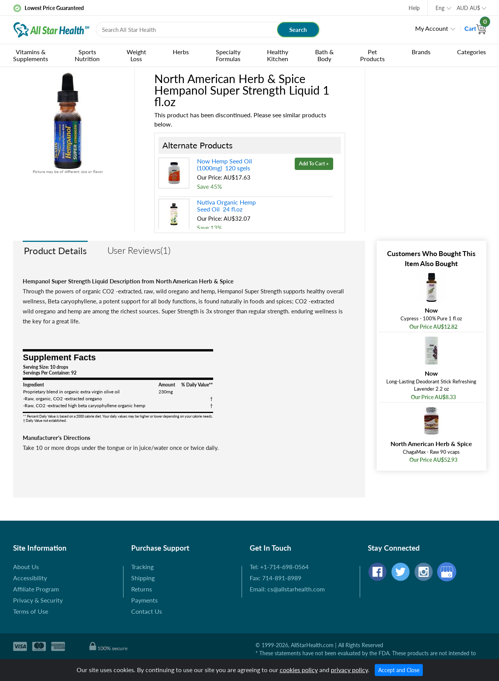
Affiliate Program (36, 589)
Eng (440, 8)
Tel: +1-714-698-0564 (279, 566)
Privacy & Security (38, 600)
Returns (141, 589)
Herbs (181, 51)
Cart (475, 28)
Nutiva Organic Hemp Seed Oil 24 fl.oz (226, 205)
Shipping (143, 577)
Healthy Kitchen (277, 55)
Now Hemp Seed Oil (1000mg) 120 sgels (224, 164)
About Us (26, 566)
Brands (421, 51)
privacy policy (349, 669)
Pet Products (372, 55)
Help (414, 8)
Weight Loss (136, 55)
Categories (471, 51)
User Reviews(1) (138, 250)
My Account (431, 28)
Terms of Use (30, 611)
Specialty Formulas (228, 55)
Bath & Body (324, 55)
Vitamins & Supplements (30, 55)
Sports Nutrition (87, 55)
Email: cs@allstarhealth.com (287, 589)
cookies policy (299, 669)
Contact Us (146, 611)
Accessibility (30, 577)
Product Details (55, 250)
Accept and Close (398, 670)
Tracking (142, 566)
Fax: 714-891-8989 (275, 577)
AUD (468, 8)
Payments (144, 600)
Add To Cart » (314, 163)
